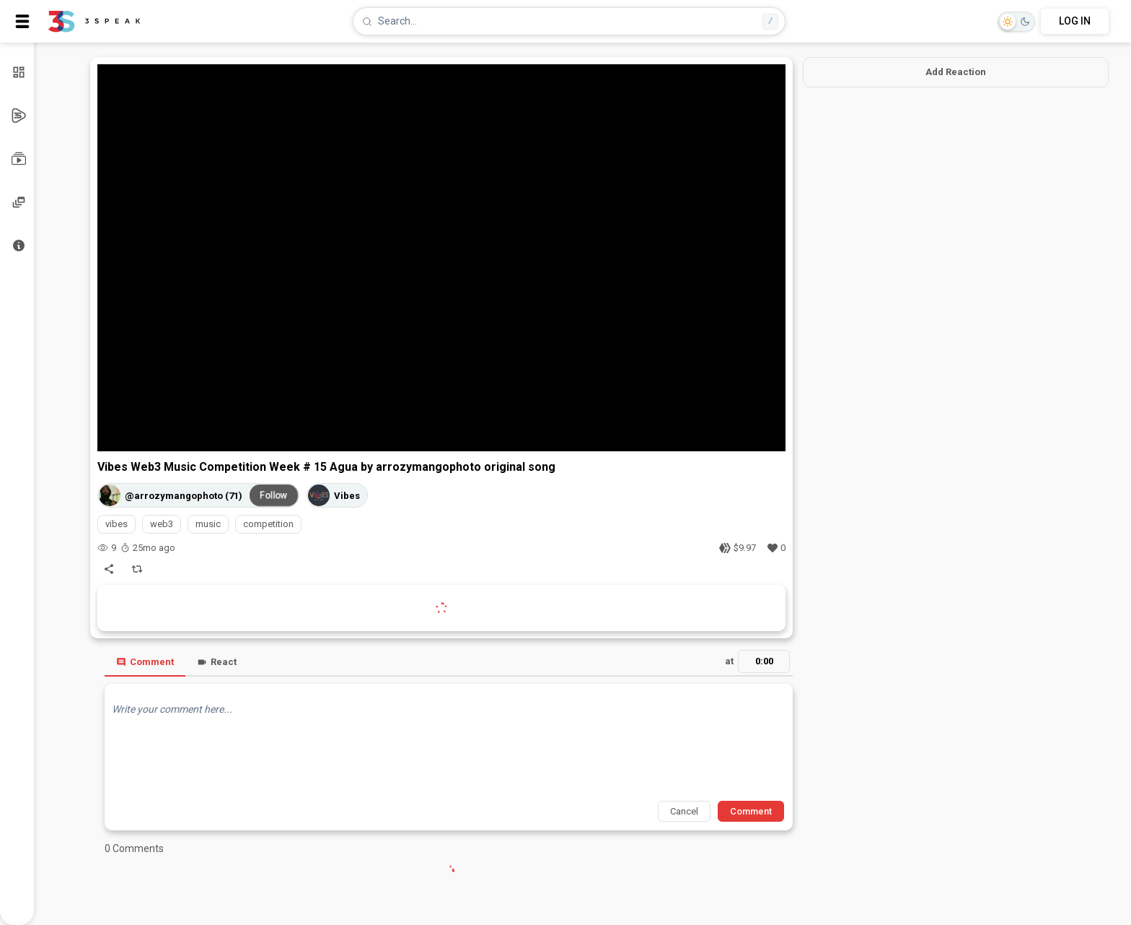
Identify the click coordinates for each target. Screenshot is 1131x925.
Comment (145, 661)
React (217, 661)
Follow (274, 495)
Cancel (684, 811)
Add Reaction (955, 71)
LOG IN (1075, 21)
